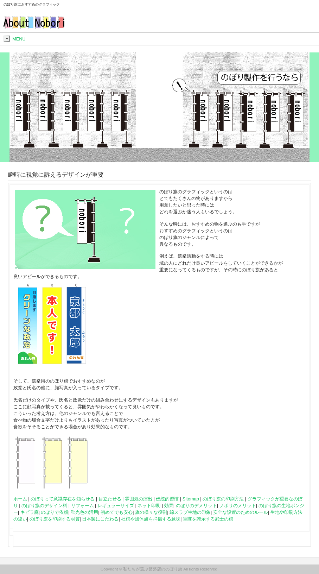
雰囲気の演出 (138, 499)
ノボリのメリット (237, 505)
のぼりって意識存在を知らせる (63, 499)
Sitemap (191, 499)
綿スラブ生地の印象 (190, 512)
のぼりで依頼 (54, 512)
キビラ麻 (29, 512)
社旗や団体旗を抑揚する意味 (150, 519)
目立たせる (109, 499)
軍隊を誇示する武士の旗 (208, 519)
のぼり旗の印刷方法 (223, 499)
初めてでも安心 (117, 512)
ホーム (20, 499)
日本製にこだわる (100, 519)
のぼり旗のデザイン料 (44, 505)
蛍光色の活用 (84, 512)
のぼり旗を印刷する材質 (55, 519)
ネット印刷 (149, 505)
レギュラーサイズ (115, 505)
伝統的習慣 (167, 499)
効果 (168, 505)
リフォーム (82, 505)
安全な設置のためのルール (240, 512)
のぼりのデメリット (196, 505)
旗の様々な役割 (151, 512)
